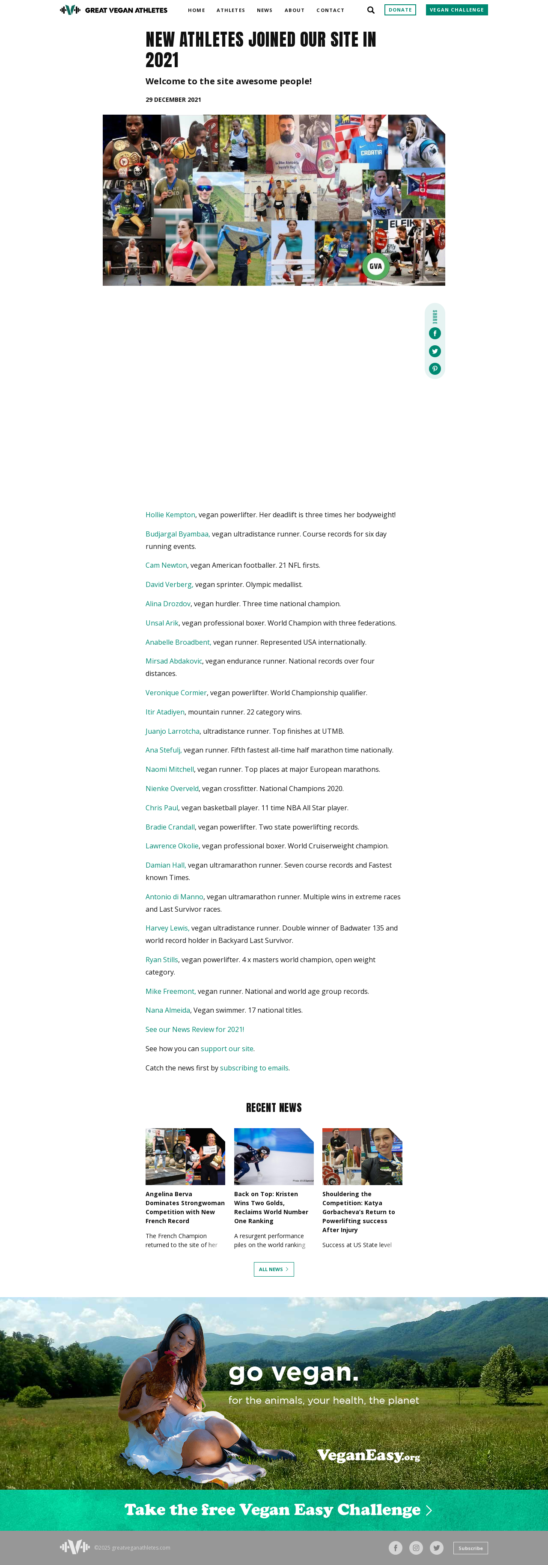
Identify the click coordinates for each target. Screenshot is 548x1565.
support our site (227, 1048)
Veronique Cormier (176, 692)
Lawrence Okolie (172, 846)
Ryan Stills (162, 959)
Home (196, 8)
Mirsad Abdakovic (174, 661)
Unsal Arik (162, 623)
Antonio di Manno (174, 896)
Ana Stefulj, (164, 750)
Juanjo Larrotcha (173, 731)
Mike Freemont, (171, 991)
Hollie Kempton (170, 514)
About (295, 8)
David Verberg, (170, 584)
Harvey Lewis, (168, 928)
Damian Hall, (166, 865)
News (265, 8)
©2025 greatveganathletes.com (132, 1548)
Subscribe (471, 1548)
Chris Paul (162, 807)
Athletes (231, 8)
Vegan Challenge (457, 9)
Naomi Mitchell (170, 769)
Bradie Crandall (170, 827)
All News (271, 1269)
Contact (330, 8)
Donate (400, 9)
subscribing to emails (254, 1068)
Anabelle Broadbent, (178, 642)
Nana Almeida (168, 1010)
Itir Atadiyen (165, 712)
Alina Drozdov (168, 603)
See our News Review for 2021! (195, 1029)
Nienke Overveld (172, 788)
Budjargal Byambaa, (178, 534)
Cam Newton (166, 565)
